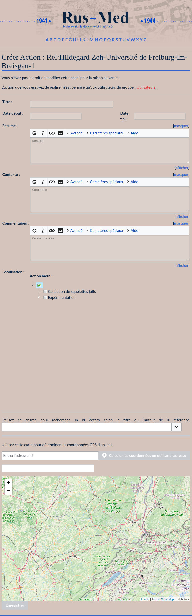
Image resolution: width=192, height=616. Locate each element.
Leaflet (145, 599)
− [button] (8, 491)
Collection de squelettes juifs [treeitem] (69, 291)
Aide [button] (134, 133)
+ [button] (8, 483)
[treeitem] (39, 285)
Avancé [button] (76, 133)
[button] (181, 126)
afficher (182, 167)
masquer (181, 125)
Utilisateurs (146, 87)
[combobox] (87, 427)
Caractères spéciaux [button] (106, 133)
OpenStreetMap (164, 599)
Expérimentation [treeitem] (59, 297)
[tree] (110, 342)
